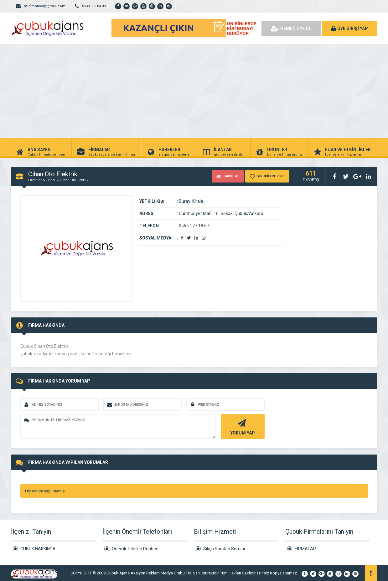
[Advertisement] (194, 91)
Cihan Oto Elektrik (74, 180)
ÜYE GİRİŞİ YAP (349, 28)
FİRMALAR (305, 548)
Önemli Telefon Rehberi (135, 548)
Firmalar (35, 180)
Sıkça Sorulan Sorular (224, 548)
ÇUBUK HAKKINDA (38, 548)
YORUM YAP (241, 426)
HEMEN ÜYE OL (291, 28)
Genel (50, 180)
